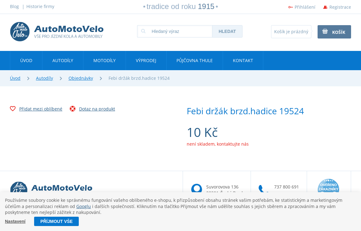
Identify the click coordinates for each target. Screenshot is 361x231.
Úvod (26, 60)
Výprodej (146, 60)
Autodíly (62, 60)
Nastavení (15, 221)
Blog (14, 6)
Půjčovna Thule (194, 60)
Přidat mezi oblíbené (36, 109)
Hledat (227, 31)
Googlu (83, 206)
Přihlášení (305, 7)
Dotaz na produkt (92, 109)
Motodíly (104, 60)
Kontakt (243, 60)
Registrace (340, 7)
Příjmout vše (56, 221)
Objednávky (81, 78)
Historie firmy (40, 6)
